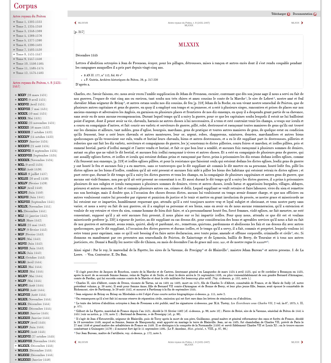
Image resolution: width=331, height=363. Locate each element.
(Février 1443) (31, 234)
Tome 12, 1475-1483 (30, 73)
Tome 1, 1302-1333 (29, 22)
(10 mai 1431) (32, 113)
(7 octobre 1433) (35, 132)
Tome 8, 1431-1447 (29, 54)
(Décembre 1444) (34, 304)
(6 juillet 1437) (32, 174)
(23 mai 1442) (32, 225)
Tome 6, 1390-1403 (29, 45)
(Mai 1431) (30, 118)
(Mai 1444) (30, 267)
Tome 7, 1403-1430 (29, 49)
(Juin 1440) (30, 192)
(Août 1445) (32, 332)
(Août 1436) (30, 169)
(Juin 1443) (30, 243)
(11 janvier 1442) (33, 216)
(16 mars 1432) (34, 127)
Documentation (302, 14)
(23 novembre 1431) (36, 123)
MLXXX (295, 23)
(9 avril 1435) (30, 165)
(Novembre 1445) (37, 341)
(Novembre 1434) (35, 160)
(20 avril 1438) (33, 178)
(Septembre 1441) (36, 202)
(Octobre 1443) (31, 257)
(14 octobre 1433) (36, 137)
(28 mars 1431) (32, 95)
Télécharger (278, 14)
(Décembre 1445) (35, 346)
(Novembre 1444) (34, 299)
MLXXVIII (83, 23)
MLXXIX (189, 25)
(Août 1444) (31, 285)
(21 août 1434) (33, 146)
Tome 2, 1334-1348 (29, 26)
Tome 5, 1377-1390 (29, 40)
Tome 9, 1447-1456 (29, 59)
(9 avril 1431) (32, 100)
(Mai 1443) (29, 239)
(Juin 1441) (31, 197)
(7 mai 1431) (33, 109)
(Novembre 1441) (34, 206)
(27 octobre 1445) (36, 336)
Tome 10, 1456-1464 (30, 63)
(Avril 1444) (30, 262)
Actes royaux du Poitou (29, 16)
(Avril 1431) (31, 104)
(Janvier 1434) (33, 141)
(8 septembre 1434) (37, 151)
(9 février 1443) (32, 230)
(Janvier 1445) (33, 313)
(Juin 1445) (31, 327)
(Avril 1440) (30, 188)
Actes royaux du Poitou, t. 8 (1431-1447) (189, 23)
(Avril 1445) (32, 322)
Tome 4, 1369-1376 (29, 36)
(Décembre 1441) (32, 211)
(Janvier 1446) (34, 360)
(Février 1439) (32, 183)
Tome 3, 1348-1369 (29, 31)
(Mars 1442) (30, 220)
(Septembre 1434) (37, 155)
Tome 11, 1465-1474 (30, 68)
